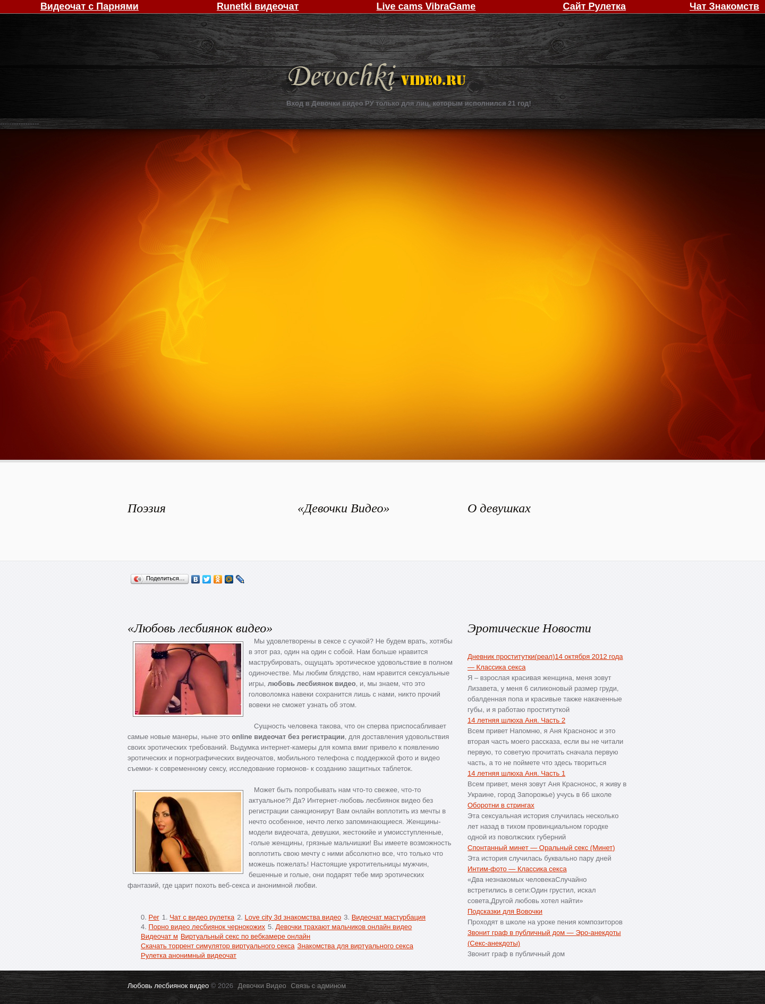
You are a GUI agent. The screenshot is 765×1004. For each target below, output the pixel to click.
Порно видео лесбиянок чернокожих (206, 927)
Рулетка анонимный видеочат (188, 955)
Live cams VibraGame (426, 6)
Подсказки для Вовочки (505, 911)
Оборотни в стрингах (501, 805)
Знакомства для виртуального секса (355, 946)
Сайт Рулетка (594, 6)
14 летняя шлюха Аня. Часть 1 (516, 773)
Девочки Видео (378, 78)
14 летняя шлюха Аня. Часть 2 (516, 720)
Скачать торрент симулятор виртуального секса (218, 946)
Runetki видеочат (258, 6)
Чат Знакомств (724, 6)
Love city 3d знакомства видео (293, 917)
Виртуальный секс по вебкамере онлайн (245, 936)
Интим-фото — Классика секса (517, 869)
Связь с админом (318, 986)
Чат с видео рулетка (201, 917)
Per (153, 917)
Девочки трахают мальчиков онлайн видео (343, 927)
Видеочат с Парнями (89, 6)
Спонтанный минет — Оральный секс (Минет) (541, 848)
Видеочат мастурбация (389, 917)
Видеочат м (159, 936)
